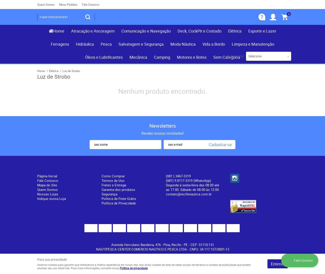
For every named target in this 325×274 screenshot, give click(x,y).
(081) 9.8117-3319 (188, 180)
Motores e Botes (192, 57)
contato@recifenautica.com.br (189, 194)
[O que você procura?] (87, 17)
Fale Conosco (90, 4)
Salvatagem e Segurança (141, 44)
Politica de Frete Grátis (119, 198)
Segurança (109, 194)
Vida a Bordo (213, 44)
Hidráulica (85, 44)
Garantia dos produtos (118, 189)
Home (58, 31)
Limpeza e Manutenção (253, 44)
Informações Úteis (120, 168)
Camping (162, 57)
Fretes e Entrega (114, 185)
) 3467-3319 (178, 176)
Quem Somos (46, 4)
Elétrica (234, 31)
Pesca (106, 44)
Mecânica (138, 57)
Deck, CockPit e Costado (199, 31)
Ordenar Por (235, 56)
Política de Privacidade (119, 203)
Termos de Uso (113, 180)
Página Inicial (47, 176)
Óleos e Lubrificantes (104, 57)
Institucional (49, 168)
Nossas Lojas (47, 194)
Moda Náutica (183, 44)
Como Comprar (113, 176)
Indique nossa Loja (51, 198)
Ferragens (60, 44)
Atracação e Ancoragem (93, 31)
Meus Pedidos (68, 4)
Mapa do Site (47, 185)
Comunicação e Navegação (146, 31)
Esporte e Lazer (262, 31)
